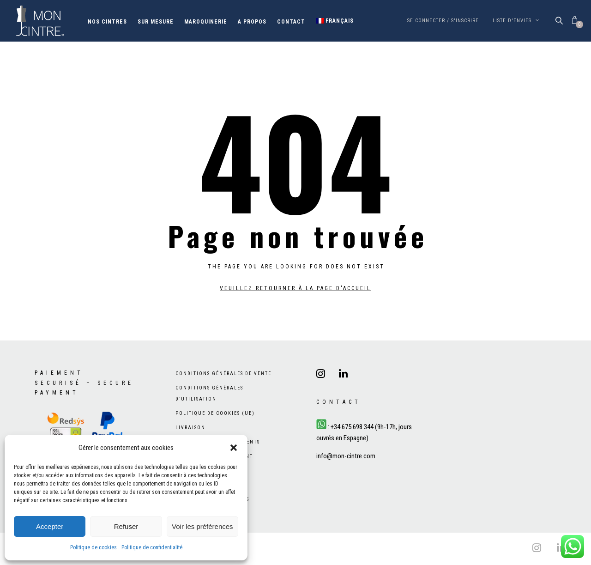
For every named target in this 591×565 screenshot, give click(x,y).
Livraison (190, 427)
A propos (252, 21)
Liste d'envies (516, 21)
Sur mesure (156, 21)
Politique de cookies (93, 547)
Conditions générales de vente (223, 373)
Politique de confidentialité (151, 547)
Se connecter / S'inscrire (443, 21)
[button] (233, 447)
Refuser (126, 526)
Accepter (49, 526)
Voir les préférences (202, 526)
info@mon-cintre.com (345, 456)
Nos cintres (107, 21)
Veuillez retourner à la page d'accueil (295, 288)
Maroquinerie (205, 21)
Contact (291, 21)
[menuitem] (335, 21)
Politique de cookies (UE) (215, 413)
